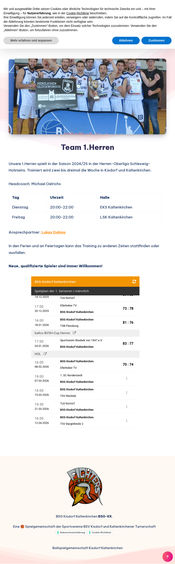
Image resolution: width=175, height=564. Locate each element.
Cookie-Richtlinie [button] (77, 13)
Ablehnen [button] (126, 40)
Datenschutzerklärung (72, 532)
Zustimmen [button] (156, 40)
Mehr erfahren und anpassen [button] (31, 40)
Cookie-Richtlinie (101, 532)
